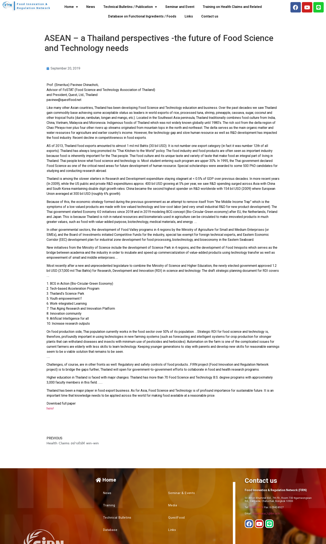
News (90, 7)
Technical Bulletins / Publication (130, 7)
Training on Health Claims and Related (232, 7)
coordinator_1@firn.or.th (266, 513)
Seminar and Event (179, 7)
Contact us (209, 16)
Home (71, 7)
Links (189, 16)
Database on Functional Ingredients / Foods (142, 16)
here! (50, 408)
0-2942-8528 (256, 507)
